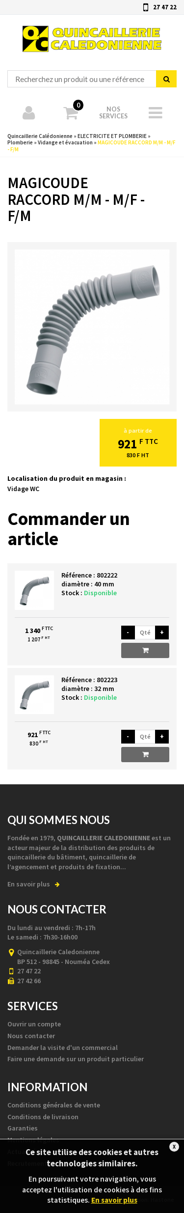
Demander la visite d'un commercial (62, 1047)
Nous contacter (31, 1035)
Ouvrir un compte (34, 1024)
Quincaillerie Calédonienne (92, 33)
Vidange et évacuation (65, 142)
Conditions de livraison (43, 1116)
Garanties (22, 1128)
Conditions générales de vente (53, 1105)
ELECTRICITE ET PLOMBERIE (112, 136)
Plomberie (20, 142)
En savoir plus (33, 884)
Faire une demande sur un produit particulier (75, 1058)
